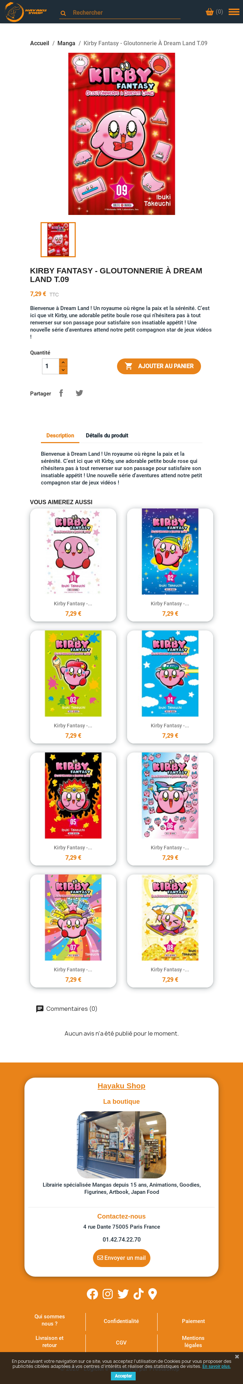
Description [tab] (60, 435)
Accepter (123, 1376)
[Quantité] (50, 366)
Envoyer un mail (121, 1257)
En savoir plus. (216, 1366)
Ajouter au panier (159, 366)
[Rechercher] (123, 12)
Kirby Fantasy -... (73, 603)
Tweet (79, 393)
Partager (61, 393)
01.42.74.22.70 (122, 1239)
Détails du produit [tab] (107, 435)
